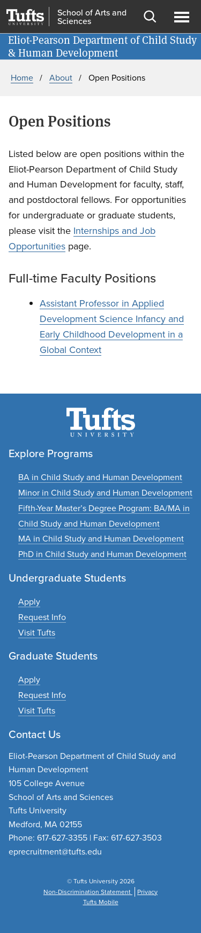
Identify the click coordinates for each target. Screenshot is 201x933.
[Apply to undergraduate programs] (29, 601)
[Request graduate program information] (42, 695)
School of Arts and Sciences (91, 17)
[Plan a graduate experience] (36, 710)
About (60, 78)
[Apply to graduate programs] (29, 679)
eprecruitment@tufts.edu (55, 851)
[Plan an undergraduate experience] (36, 632)
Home (22, 78)
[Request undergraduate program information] (42, 617)
